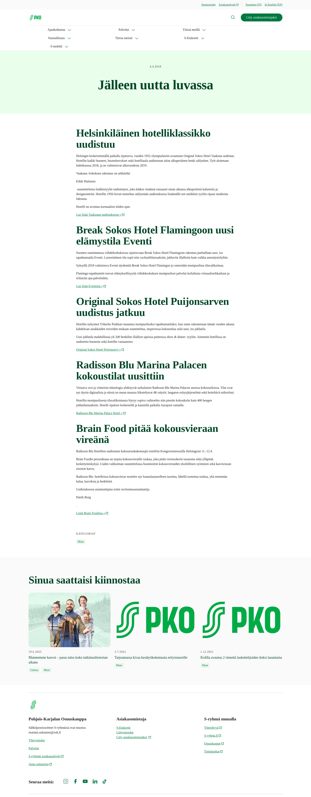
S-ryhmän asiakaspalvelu (46, 739)
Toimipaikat (213, 734)
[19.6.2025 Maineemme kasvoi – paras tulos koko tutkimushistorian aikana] (69, 616)
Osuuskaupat (214, 727)
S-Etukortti (174, 29)
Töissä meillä (88, 29)
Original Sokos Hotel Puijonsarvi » (100, 333)
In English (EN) (273, 4)
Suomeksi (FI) (254, 4)
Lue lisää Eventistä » (91, 269)
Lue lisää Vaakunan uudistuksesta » (100, 198)
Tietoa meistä (146, 29)
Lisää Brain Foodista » (92, 496)
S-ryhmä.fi (212, 719)
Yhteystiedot (37, 723)
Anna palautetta (40, 747)
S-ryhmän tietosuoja (239, 787)
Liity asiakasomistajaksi (261, 17)
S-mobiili (199, 29)
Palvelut (63, 29)
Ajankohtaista (37, 29)
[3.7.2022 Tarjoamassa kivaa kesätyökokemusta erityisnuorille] (155, 613)
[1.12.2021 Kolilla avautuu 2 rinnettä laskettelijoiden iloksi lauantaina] (241, 613)
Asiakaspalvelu (229, 4)
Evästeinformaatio (270, 787)
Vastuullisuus (117, 29)
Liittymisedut (124, 715)
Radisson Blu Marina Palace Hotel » (101, 396)
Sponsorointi (208, 4)
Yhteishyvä (213, 711)
